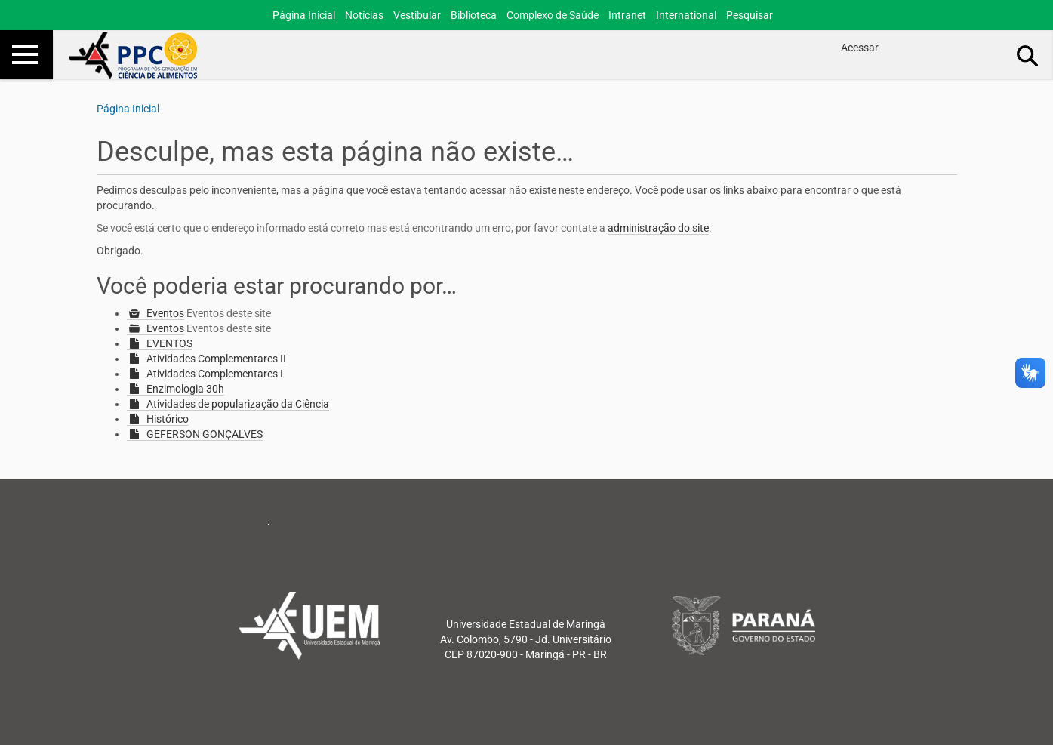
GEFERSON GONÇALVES (204, 434)
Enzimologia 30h (185, 389)
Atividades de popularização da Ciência (237, 404)
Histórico (167, 419)
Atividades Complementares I (214, 374)
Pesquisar (749, 15)
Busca (1028, 55)
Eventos (165, 313)
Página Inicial (303, 15)
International (686, 15)
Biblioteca (474, 15)
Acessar (860, 48)
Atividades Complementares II (216, 358)
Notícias (364, 15)
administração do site (658, 228)
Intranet (627, 15)
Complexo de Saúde (552, 15)
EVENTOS (169, 343)
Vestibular (417, 15)
